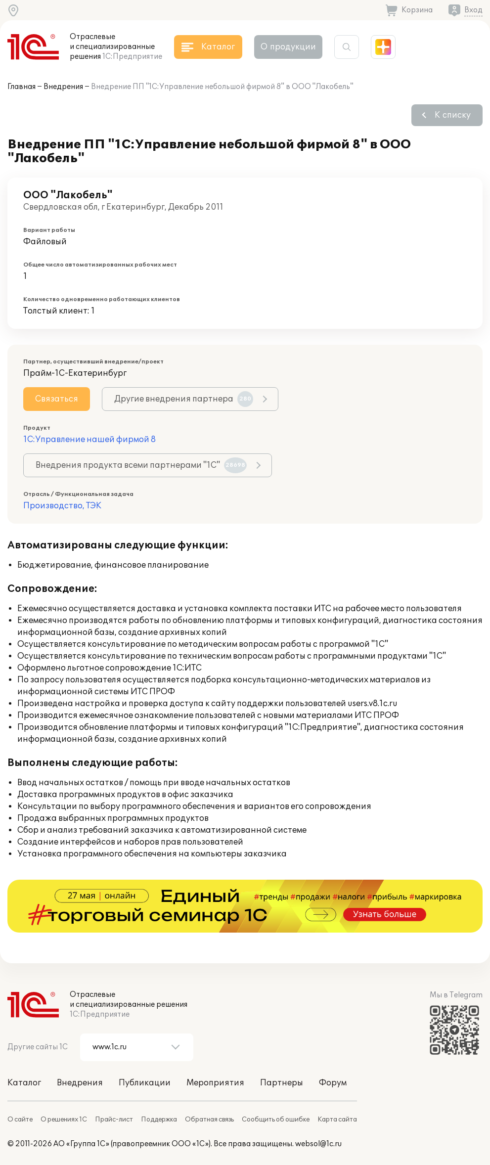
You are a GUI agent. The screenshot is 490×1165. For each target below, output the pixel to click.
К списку (453, 115)
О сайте (20, 1119)
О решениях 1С (64, 1119)
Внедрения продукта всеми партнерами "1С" (141, 465)
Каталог (24, 1083)
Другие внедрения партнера (183, 399)
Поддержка (159, 1119)
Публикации (145, 1083)
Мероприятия (215, 1083)
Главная (21, 87)
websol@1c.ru (318, 1144)
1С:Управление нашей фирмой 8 (89, 440)
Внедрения (63, 87)
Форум (333, 1083)
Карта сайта (337, 1119)
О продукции (288, 47)
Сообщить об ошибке (276, 1119)
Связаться (56, 399)
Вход (473, 10)
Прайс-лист (114, 1119)
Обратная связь (209, 1119)
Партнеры (281, 1083)
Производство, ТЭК (62, 506)
